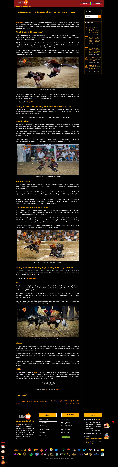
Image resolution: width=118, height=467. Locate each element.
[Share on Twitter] (45, 383)
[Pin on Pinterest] (50, 383)
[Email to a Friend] (47, 383)
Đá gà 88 (29, 102)
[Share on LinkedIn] (53, 383)
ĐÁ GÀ (47, 10)
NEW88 (18, 424)
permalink (58, 389)
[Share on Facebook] (42, 383)
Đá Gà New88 (31, 278)
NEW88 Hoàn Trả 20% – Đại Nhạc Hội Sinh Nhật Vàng (95, 59)
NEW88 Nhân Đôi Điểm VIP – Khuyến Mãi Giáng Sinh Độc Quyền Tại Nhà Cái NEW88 (94, 40)
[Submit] (99, 16)
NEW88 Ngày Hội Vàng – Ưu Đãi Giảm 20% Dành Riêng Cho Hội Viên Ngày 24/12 (94, 50)
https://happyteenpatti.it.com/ (94, 438)
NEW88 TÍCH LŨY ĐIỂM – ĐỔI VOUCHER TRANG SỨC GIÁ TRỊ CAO (94, 30)
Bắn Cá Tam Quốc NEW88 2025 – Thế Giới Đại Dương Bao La (94, 68)
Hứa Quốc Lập (53, 17)
